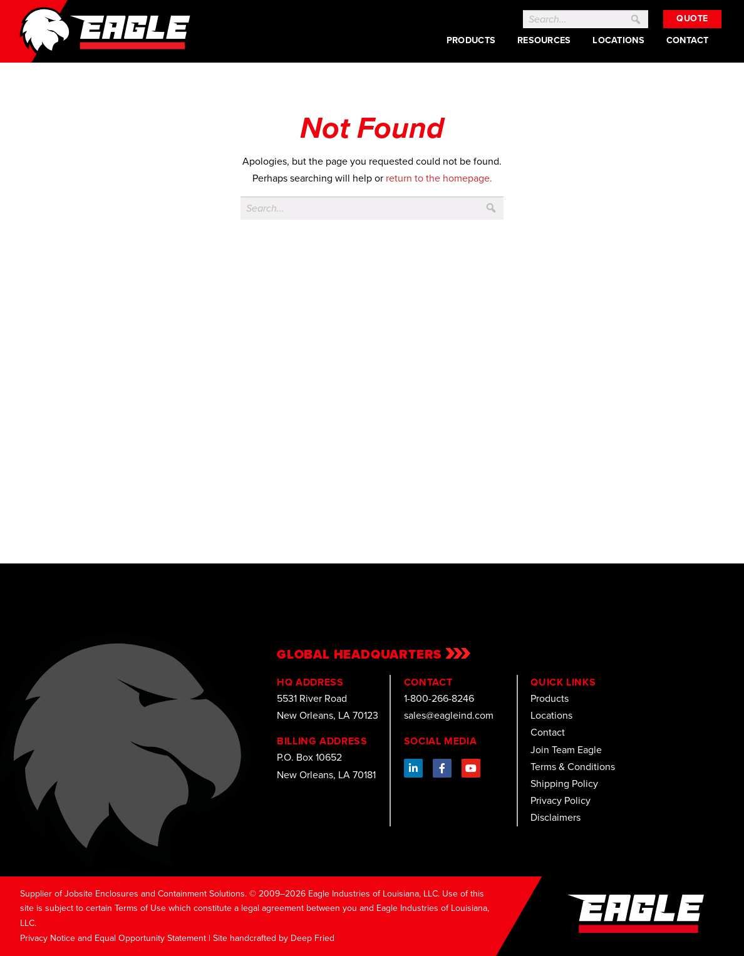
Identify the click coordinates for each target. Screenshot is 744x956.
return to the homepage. (439, 178)
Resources (544, 40)
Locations (618, 40)
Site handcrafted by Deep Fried (273, 938)
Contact (687, 40)
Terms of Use (140, 908)
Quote (692, 18)
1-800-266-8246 (439, 698)
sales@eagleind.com (448, 715)
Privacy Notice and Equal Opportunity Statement (113, 938)
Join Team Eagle (566, 750)
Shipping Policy (564, 783)
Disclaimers (555, 817)
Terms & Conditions (572, 766)
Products (471, 40)
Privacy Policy (560, 800)
